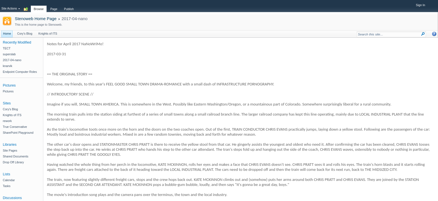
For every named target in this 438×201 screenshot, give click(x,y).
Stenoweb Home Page (35, 18)
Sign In (420, 5)
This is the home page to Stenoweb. (38, 24)
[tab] (39, 6)
